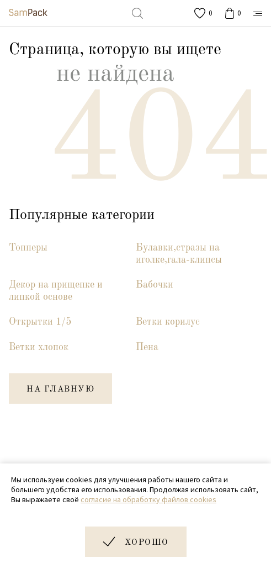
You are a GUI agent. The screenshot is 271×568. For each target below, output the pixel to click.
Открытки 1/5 (40, 322)
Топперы (28, 248)
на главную (60, 389)
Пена (147, 347)
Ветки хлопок (38, 347)
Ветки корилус (168, 322)
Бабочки (154, 285)
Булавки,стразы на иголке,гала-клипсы (179, 254)
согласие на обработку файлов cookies (148, 499)
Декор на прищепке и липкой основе (56, 291)
